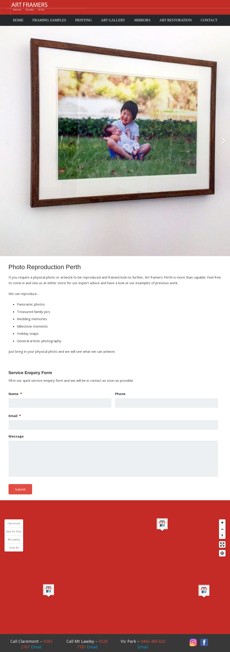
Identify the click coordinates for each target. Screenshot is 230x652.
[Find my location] (222, 553)
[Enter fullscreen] (222, 544)
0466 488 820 (153, 641)
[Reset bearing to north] (222, 535)
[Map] (115, 562)
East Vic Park (13, 531)
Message (16, 436)
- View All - (14, 547)
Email (15, 416)
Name (15, 394)
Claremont (13, 523)
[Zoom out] (222, 529)
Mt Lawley (14, 539)
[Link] (45, 7)
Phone (120, 394)
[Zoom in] (222, 522)
